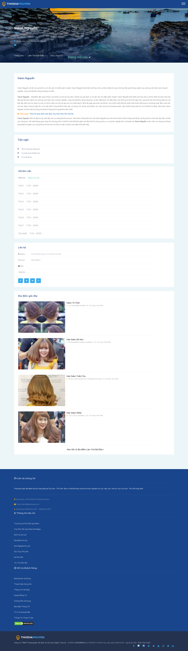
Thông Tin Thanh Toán (23, 618)
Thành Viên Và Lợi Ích (23, 584)
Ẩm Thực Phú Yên (21, 552)
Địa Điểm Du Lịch (21, 540)
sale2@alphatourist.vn (30, 504)
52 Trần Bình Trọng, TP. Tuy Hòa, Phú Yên (31, 41)
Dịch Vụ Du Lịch (20, 535)
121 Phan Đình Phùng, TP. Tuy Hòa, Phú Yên (84, 306)
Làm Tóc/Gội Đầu (36, 55)
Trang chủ (19, 55)
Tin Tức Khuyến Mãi (22, 612)
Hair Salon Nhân (74, 412)
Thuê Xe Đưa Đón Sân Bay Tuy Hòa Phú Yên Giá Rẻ (51, 114)
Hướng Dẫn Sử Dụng (22, 601)
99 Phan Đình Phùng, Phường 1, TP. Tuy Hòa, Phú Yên (88, 342)
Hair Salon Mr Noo (74, 339)
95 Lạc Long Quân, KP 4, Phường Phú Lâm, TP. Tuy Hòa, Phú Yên (92, 379)
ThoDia (16, 4)
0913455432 (21, 37)
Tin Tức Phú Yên (20, 563)
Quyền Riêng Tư (20, 595)
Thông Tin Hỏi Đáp (22, 590)
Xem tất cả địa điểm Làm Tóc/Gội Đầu (85, 449)
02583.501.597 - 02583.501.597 (38, 509)
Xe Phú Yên (18, 557)
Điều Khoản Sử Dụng (22, 578)
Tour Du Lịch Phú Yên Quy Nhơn (26, 523)
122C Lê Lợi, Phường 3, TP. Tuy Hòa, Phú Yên (84, 416)
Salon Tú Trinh (73, 302)
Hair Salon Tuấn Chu (76, 376)
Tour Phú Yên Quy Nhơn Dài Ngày (27, 529)
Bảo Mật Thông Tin (22, 606)
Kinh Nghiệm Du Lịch (22, 546)
